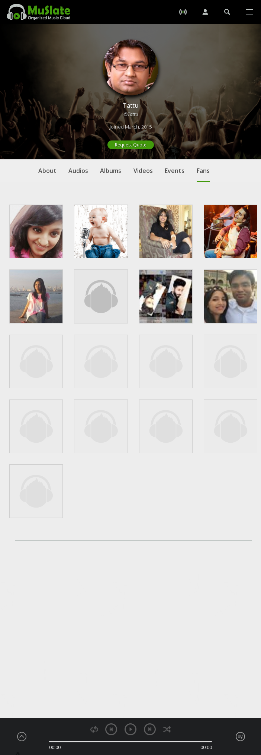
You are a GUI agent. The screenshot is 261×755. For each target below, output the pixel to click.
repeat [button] (94, 729)
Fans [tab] (203, 174)
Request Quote (130, 145)
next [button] (150, 729)
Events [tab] (174, 171)
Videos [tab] (143, 171)
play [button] (130, 729)
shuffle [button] (166, 729)
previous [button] (111, 729)
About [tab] (47, 171)
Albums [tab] (110, 171)
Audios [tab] (78, 171)
